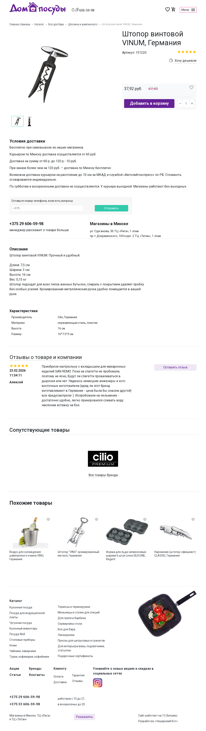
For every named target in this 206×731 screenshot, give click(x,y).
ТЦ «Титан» (19, 719)
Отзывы (77, 681)
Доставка (60, 682)
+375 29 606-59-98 (26, 223)
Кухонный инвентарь (23, 628)
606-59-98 (86, 10)
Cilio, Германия (67, 317)
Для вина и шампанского (82, 24)
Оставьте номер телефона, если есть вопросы (42, 200)
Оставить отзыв (175, 367)
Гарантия (78, 675)
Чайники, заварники (22, 651)
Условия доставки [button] (27, 141)
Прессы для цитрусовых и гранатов (81, 640)
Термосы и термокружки (74, 606)
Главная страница (19, 24)
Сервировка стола (70, 623)
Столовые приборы (22, 639)
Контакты (37, 675)
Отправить (111, 208)
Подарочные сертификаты (75, 656)
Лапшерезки (66, 635)
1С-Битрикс (169, 715)
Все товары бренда (103, 475)
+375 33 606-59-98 (24, 704)
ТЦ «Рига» (43, 715)
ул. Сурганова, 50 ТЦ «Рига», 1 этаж (114, 231)
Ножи (13, 645)
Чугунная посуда (20, 622)
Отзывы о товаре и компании (45, 357)
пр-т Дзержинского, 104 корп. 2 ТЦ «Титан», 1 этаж (125, 236)
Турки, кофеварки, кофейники (29, 656)
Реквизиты (84, 717)
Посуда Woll (17, 634)
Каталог (39, 24)
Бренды (35, 669)
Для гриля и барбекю (72, 618)
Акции (14, 669)
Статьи (15, 675)
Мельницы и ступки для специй (79, 612)
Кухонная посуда (20, 607)
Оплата (58, 676)
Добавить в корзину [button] (149, 103)
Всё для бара (56, 24)
